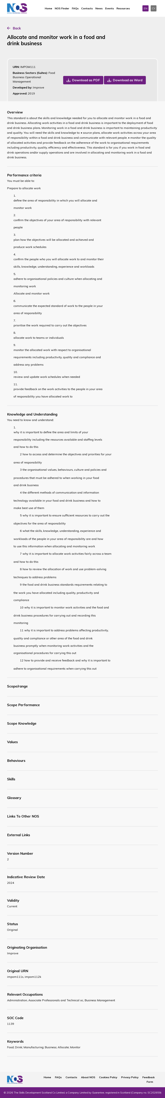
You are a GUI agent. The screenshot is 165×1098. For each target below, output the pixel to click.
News (99, 8)
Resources (123, 8)
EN (145, 8)
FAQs (75, 8)
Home (48, 8)
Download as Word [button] (127, 80)
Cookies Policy (108, 1077)
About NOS (88, 1077)
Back (17, 28)
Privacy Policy (130, 1077)
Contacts (87, 8)
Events (109, 8)
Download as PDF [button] (86, 80)
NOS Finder (62, 8)
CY (153, 8)
